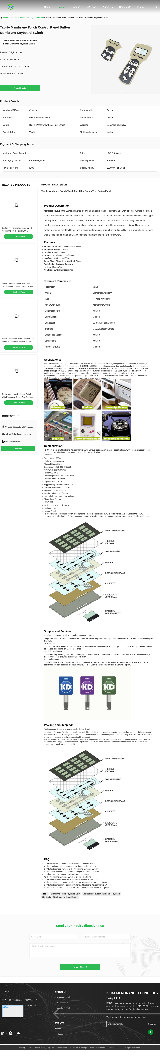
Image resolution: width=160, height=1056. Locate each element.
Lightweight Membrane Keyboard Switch (60, 897)
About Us (108, 7)
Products (61, 7)
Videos (76, 7)
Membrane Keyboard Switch (32, 18)
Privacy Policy (25, 1048)
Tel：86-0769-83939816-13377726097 (19, 1000)
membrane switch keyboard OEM (65, 894)
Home (47, 7)
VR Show (91, 7)
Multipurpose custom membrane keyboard (101, 894)
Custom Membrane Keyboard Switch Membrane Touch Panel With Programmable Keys (17, 231)
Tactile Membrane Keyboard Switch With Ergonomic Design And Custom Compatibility (17, 397)
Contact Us (125, 7)
